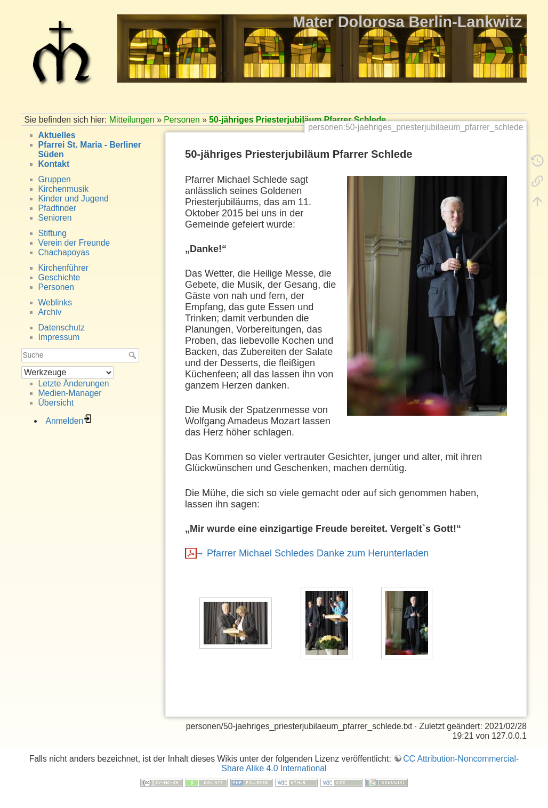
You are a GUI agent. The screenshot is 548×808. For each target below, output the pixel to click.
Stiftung (52, 233)
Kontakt (54, 163)
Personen (181, 119)
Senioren (55, 217)
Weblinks (55, 302)
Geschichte (59, 277)
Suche (133, 355)
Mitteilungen (132, 119)
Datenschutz (61, 327)
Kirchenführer (63, 267)
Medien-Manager (70, 393)
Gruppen (54, 179)
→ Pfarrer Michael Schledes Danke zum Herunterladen (312, 553)
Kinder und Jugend (73, 198)
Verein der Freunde (74, 242)
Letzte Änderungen (73, 383)
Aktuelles (57, 135)
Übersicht (56, 402)
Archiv (50, 312)
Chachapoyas (64, 252)
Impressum (59, 337)
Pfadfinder (57, 208)
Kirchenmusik (63, 188)
